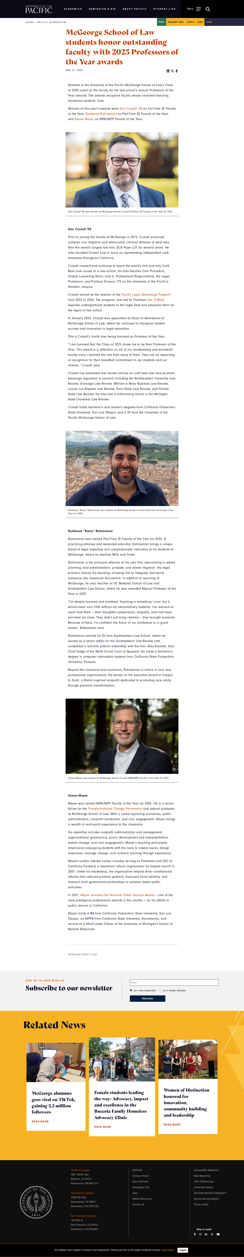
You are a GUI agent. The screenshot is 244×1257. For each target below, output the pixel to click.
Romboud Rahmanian (101, 114)
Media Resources (142, 1198)
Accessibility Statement (206, 1170)
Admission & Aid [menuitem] (102, 8)
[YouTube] (219, 1234)
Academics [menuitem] (73, 8)
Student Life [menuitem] (164, 8)
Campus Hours (140, 1175)
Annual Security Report (206, 1198)
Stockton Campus (80, 1170)
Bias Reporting (202, 1175)
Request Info (176, 22)
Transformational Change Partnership (115, 809)
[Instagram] (201, 1234)
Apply (190, 22)
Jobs (209, 22)
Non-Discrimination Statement (210, 1193)
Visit (162, 22)
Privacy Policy (201, 1204)
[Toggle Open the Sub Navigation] (194, 9)
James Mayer (84, 119)
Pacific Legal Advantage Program (146, 294)
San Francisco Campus (83, 1215)
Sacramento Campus (82, 1193)
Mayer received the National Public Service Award (117, 895)
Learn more (167, 1250)
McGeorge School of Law (83, 954)
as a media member (174, 990)
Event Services (140, 1181)
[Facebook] (176, 71)
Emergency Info (140, 1187)
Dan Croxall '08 (131, 108)
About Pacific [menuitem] (135, 8)
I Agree (183, 1250)
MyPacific (137, 1170)
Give (200, 22)
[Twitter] (172, 71)
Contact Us (138, 1204)
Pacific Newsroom (51, 22)
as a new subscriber (144, 990)
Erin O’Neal (156, 300)
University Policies (203, 1187)
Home (30, 22)
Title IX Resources (204, 1181)
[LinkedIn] (168, 71)
